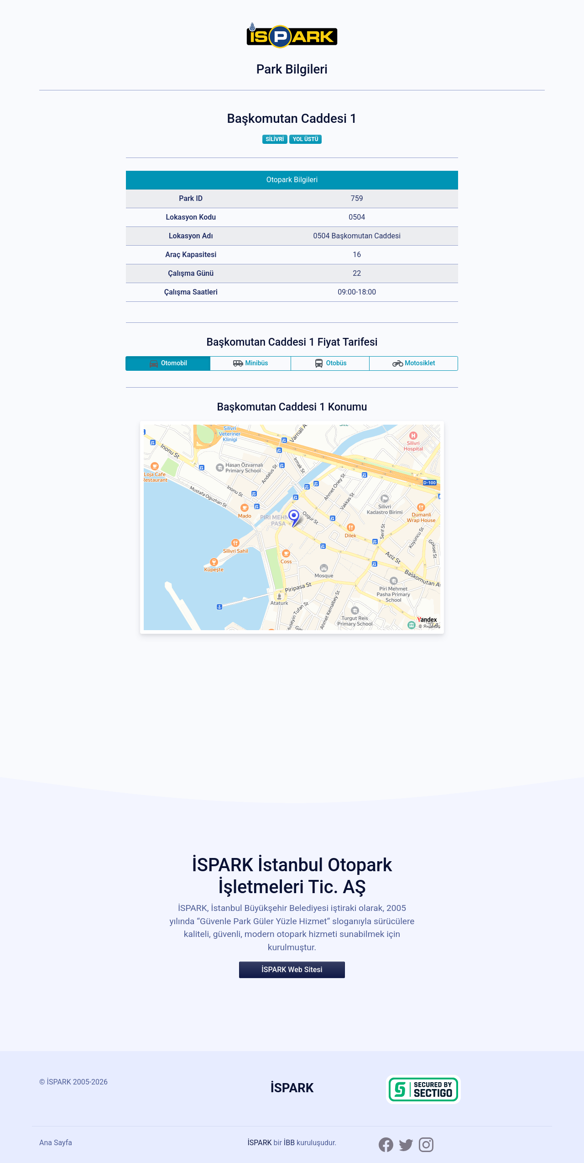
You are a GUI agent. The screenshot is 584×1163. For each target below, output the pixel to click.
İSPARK (259, 1142)
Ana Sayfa (55, 1142)
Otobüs (329, 363)
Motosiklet (413, 363)
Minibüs (250, 363)
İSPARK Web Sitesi (291, 969)
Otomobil (167, 363)
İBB (289, 1142)
